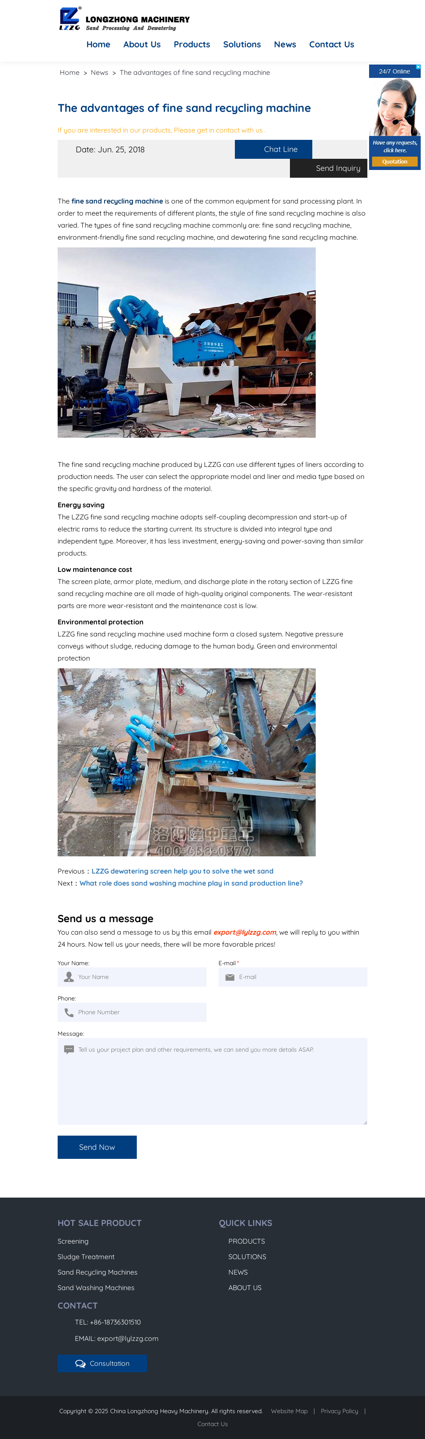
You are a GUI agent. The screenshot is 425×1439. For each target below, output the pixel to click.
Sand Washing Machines (96, 1287)
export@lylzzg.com (244, 932)
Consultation (102, 1363)
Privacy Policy (339, 1411)
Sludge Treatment (86, 1256)
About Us (142, 44)
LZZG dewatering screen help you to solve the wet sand (183, 871)
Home (98, 44)
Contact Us (331, 44)
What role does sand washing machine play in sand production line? (191, 883)
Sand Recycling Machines (98, 1272)
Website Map (289, 1411)
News (285, 44)
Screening (73, 1241)
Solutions (242, 44)
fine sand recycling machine (117, 201)
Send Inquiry (338, 168)
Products (192, 44)
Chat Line (281, 149)
